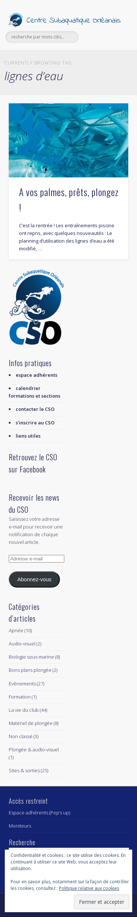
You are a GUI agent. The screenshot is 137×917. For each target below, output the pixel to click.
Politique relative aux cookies (89, 888)
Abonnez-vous (34, 579)
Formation (20, 696)
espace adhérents (36, 375)
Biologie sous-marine (31, 656)
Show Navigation (110, 65)
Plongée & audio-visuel (34, 749)
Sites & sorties (24, 770)
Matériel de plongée (31, 723)
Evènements (22, 683)
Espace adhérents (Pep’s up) (39, 812)
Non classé (21, 736)
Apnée (16, 630)
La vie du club (24, 710)
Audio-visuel (22, 643)
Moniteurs (20, 825)
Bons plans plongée (30, 670)
